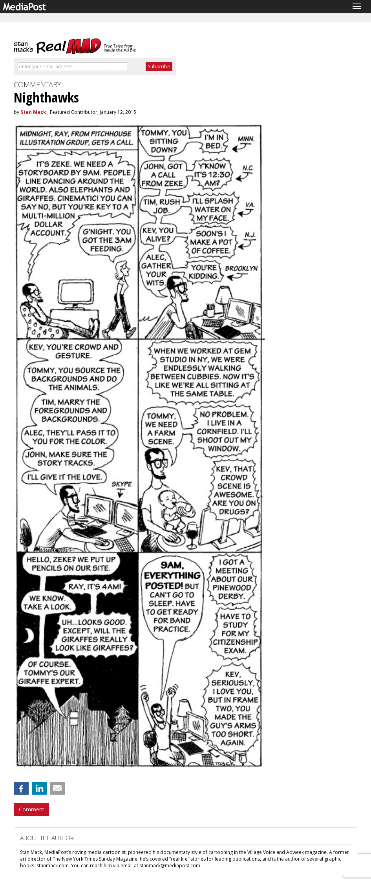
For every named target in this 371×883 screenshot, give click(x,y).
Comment (31, 809)
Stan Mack (33, 112)
